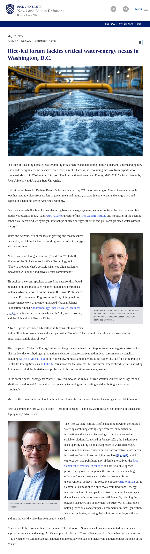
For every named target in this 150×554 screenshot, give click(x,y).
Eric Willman (127, 481)
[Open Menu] (139, 9)
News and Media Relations (40, 10)
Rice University (29, 6)
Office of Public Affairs (28, 15)
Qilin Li (48, 364)
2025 (139, 24)
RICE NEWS (110, 24)
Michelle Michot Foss (32, 358)
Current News (126, 24)
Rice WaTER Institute (93, 215)
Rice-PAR (122, 455)
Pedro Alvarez (53, 215)
